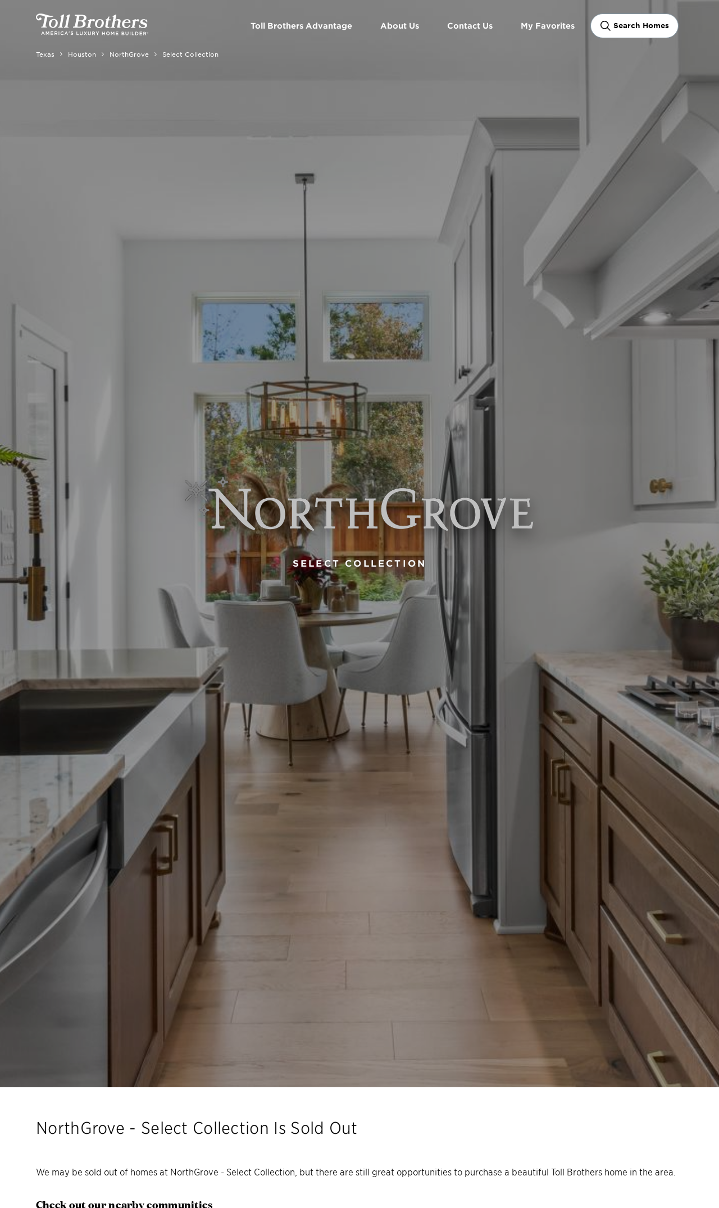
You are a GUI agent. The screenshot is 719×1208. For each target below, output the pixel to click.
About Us (399, 25)
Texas (45, 54)
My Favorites (548, 25)
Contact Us (470, 25)
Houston (82, 54)
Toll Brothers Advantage (301, 25)
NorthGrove (129, 54)
